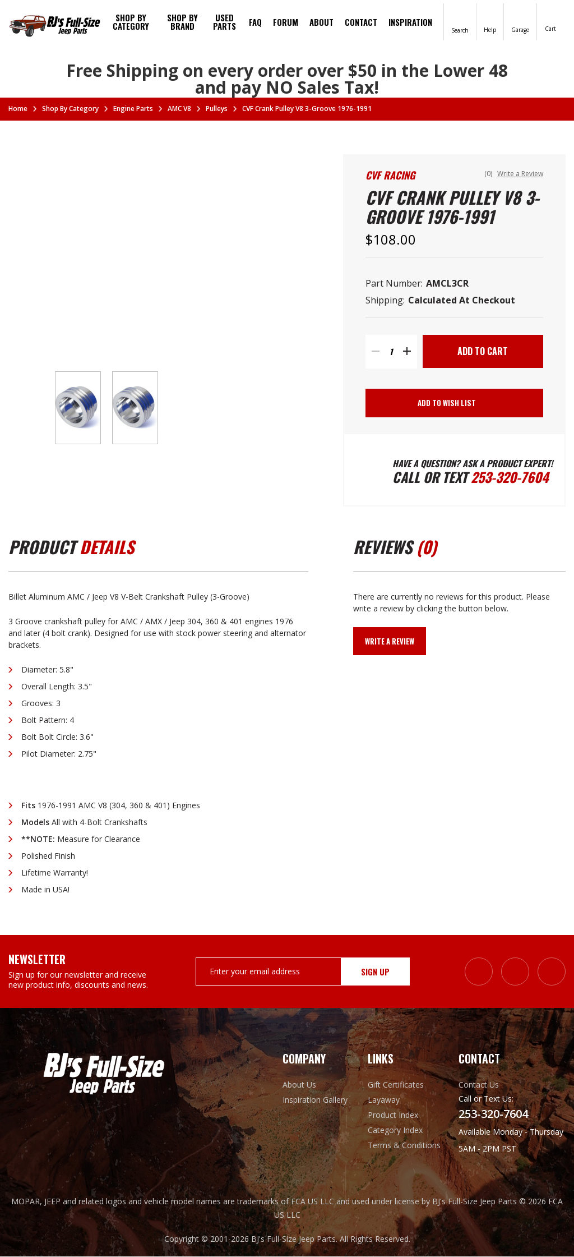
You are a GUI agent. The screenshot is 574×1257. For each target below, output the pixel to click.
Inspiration (410, 22)
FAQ (255, 22)
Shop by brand (182, 21)
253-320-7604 (510, 477)
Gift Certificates (396, 1085)
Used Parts (224, 21)
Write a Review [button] (520, 173)
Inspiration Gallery (315, 1100)
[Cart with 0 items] (550, 21)
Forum (285, 22)
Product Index (393, 1115)
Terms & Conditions (404, 1145)
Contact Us (479, 1085)
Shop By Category (131, 21)
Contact (361, 22)
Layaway (384, 1100)
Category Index (395, 1130)
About (321, 22)
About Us (299, 1085)
